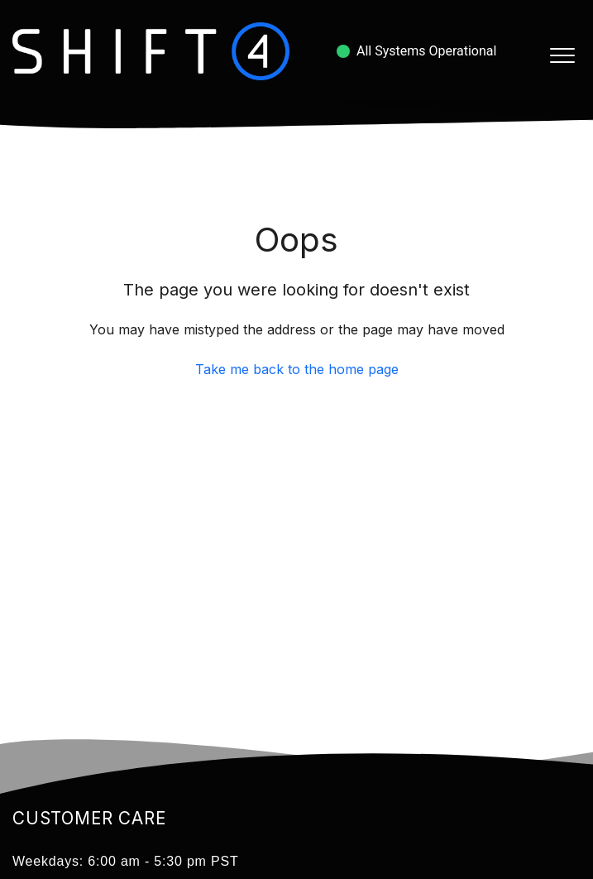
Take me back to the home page (297, 369)
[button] (562, 55)
